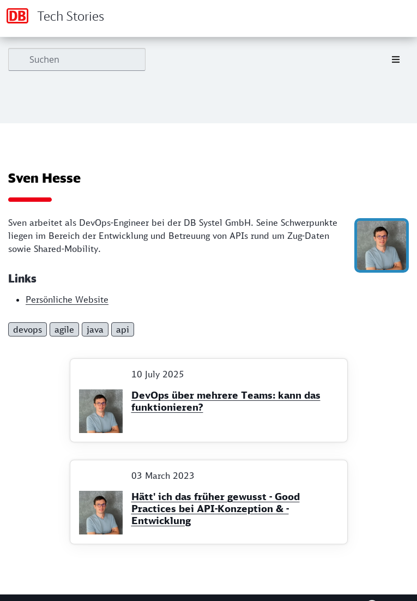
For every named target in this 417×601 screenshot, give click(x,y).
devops (27, 329)
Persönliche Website (67, 299)
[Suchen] (77, 59)
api (122, 329)
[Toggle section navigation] (395, 59)
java (95, 329)
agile (64, 329)
